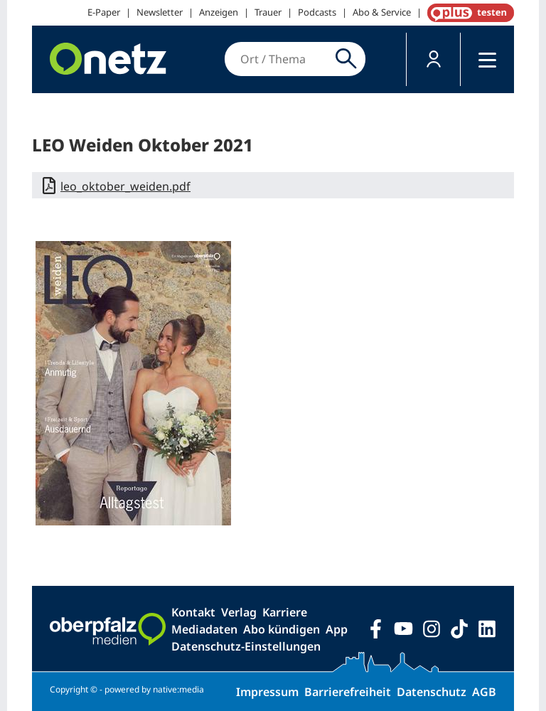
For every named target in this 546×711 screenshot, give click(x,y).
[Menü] (487, 59)
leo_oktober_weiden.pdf (125, 186)
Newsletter (159, 12)
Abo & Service (382, 12)
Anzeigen (218, 12)
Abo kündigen (281, 629)
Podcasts (317, 12)
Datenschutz (431, 692)
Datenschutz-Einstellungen (246, 646)
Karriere (284, 612)
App (337, 629)
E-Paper (103, 12)
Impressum (267, 692)
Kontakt (193, 612)
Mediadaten (204, 629)
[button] (433, 59)
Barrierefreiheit (347, 692)
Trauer (268, 12)
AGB (484, 692)
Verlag (239, 612)
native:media (178, 689)
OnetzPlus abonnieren (468, 13)
